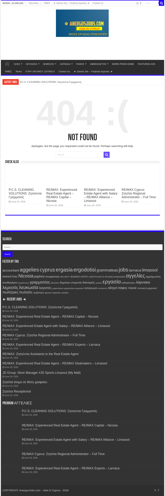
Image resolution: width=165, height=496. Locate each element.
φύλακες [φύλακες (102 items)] (65, 293)
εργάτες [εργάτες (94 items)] (98, 283)
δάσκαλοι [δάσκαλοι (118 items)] (55, 283)
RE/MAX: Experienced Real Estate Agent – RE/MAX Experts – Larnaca (51, 344)
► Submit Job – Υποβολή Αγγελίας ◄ (71, 3)
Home (7, 63)
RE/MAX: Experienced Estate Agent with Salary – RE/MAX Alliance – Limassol (101, 195)
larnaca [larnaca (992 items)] (135, 270)
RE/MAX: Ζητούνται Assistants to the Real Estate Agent (40, 354)
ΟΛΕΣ (17, 64)
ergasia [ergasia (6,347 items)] (64, 270)
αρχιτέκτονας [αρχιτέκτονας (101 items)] (23, 283)
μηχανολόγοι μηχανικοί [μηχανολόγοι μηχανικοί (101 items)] (73, 288)
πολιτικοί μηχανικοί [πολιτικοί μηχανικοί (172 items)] (147, 288)
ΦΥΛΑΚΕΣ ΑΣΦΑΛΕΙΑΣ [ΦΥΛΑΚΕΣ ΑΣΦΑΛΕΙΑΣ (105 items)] (114, 277)
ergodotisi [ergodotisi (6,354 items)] (84, 270)
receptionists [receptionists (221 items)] (52, 276)
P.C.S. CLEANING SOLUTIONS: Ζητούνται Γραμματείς (51, 82)
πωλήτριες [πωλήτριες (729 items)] (10, 292)
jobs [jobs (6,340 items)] (123, 270)
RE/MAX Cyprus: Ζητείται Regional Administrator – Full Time (139, 193)
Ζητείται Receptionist (16, 391)
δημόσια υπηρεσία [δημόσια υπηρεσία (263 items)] (71, 282)
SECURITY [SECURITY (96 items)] (65, 277)
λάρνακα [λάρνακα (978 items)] (143, 282)
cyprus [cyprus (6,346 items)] (47, 270)
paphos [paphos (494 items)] (39, 276)
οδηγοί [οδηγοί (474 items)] (112, 288)
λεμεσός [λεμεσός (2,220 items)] (10, 287)
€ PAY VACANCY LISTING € (40, 71)
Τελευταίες (33, 3)
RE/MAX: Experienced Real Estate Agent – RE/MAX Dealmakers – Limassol (54, 363)
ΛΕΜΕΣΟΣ (48, 64)
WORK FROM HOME (123, 64)
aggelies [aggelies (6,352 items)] (29, 270)
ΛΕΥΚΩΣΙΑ (31, 64)
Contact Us (98, 3)
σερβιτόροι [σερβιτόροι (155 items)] (38, 292)
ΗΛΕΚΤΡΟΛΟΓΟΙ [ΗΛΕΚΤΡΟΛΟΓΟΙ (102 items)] (96, 277)
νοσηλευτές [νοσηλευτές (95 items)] (102, 288)
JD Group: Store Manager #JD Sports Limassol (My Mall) (41, 372)
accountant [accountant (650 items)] (10, 270)
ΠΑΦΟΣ (80, 64)
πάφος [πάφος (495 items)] (122, 288)
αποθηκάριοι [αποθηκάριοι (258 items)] (9, 282)
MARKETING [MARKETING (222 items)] (10, 276)
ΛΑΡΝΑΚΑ (65, 64)
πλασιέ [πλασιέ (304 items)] (132, 288)
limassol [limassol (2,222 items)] (150, 270)
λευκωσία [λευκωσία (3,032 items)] (28, 287)
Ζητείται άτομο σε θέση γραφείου (24, 382)
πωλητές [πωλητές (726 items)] (25, 292)
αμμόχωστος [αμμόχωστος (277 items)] (153, 276)
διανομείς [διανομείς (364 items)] (89, 282)
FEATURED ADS (146, 64)
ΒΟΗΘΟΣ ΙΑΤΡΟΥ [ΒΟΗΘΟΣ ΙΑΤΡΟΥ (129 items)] (79, 277)
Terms (19, 71)
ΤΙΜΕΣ (47, 3)
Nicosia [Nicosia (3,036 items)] (25, 276)
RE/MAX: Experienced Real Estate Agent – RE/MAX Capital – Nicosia (61, 195)
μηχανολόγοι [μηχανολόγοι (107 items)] (57, 288)
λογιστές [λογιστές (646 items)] (45, 288)
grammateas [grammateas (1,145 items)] (107, 270)
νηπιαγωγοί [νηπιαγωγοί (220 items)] (90, 288)
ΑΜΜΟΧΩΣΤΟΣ (98, 64)
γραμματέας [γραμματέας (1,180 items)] (40, 282)
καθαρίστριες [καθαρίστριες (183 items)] (128, 282)
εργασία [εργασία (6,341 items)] (112, 282)
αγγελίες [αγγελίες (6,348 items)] (135, 276)
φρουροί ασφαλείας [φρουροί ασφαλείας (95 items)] (53, 293)
